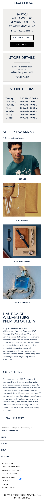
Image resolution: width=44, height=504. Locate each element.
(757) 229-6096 (22, 77)
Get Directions (20, 37)
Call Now (22, 44)
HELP (16, 450)
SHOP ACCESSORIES (22, 261)
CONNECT (16, 456)
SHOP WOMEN (22, 220)
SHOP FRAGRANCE (22, 302)
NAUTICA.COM (15, 418)
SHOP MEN (22, 179)
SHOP (16, 437)
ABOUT (16, 444)
